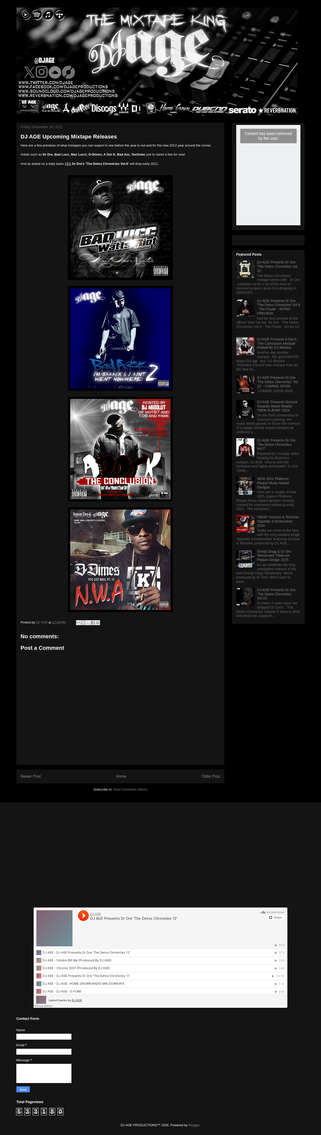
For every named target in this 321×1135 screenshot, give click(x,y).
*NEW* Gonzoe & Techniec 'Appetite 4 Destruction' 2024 (278, 521)
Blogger (194, 1125)
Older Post (211, 776)
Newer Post (31, 776)
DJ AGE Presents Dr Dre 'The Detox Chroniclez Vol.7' (276, 444)
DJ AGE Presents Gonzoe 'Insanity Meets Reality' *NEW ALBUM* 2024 (277, 406)
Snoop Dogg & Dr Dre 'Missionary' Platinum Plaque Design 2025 (274, 555)
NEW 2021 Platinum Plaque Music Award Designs (273, 483)
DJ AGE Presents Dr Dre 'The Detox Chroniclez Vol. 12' (277, 266)
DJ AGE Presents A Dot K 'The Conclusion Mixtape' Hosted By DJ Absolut (277, 343)
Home (121, 776)
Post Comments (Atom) (130, 789)
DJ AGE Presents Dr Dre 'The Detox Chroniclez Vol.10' (276, 594)
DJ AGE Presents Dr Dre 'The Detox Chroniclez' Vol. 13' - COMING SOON (278, 382)
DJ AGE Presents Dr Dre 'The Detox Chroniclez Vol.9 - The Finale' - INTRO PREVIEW (278, 307)
